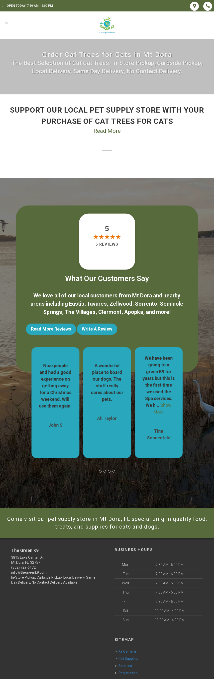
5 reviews (107, 244)
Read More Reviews (51, 329)
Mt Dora (142, 295)
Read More (107, 131)
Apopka (133, 312)
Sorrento (146, 304)
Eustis (76, 304)
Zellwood (120, 304)
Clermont (109, 312)
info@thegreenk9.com (29, 572)
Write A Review (97, 329)
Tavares (97, 304)
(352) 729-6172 (23, 567)
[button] (100, 471)
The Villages (80, 312)
